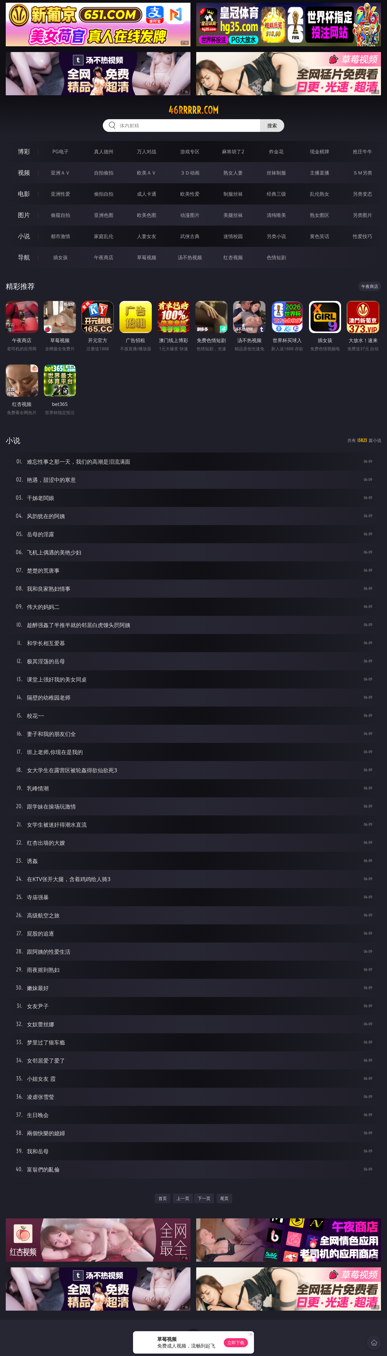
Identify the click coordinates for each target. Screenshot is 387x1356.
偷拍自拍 (103, 194)
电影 (24, 194)
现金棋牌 (319, 151)
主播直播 (319, 172)
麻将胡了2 (233, 151)
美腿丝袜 (233, 215)
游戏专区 (190, 151)
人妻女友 (146, 236)
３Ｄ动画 (190, 172)
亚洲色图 (103, 215)
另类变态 (362, 194)
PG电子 (60, 151)
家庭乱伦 (103, 236)
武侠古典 (190, 236)
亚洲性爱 (60, 194)
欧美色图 (146, 215)
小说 (24, 236)
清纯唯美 (276, 215)
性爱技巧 (362, 236)
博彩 (24, 151)
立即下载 (235, 1342)
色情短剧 (276, 257)
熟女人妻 (233, 172)
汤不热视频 (190, 257)
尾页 (224, 1198)
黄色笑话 (319, 236)
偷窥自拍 (60, 215)
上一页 (183, 1198)
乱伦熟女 (319, 194)
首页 (162, 1198)
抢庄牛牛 (362, 151)
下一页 (204, 1198)
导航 (24, 257)
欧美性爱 (190, 194)
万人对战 (146, 151)
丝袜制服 (276, 172)
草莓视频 (146, 257)
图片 (24, 215)
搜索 (272, 125)
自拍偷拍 (103, 172)
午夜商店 (103, 257)
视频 (24, 172)
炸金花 (276, 151)
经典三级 (276, 194)
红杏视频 (233, 257)
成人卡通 (146, 194)
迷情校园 (233, 236)
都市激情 (60, 236)
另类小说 (276, 236)
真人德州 (103, 151)
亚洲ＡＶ (60, 172)
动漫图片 (190, 215)
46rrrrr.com (193, 110)
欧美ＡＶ (146, 172)
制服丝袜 (233, 194)
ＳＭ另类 (362, 172)
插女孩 (60, 257)
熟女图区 (319, 215)
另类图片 (362, 215)
